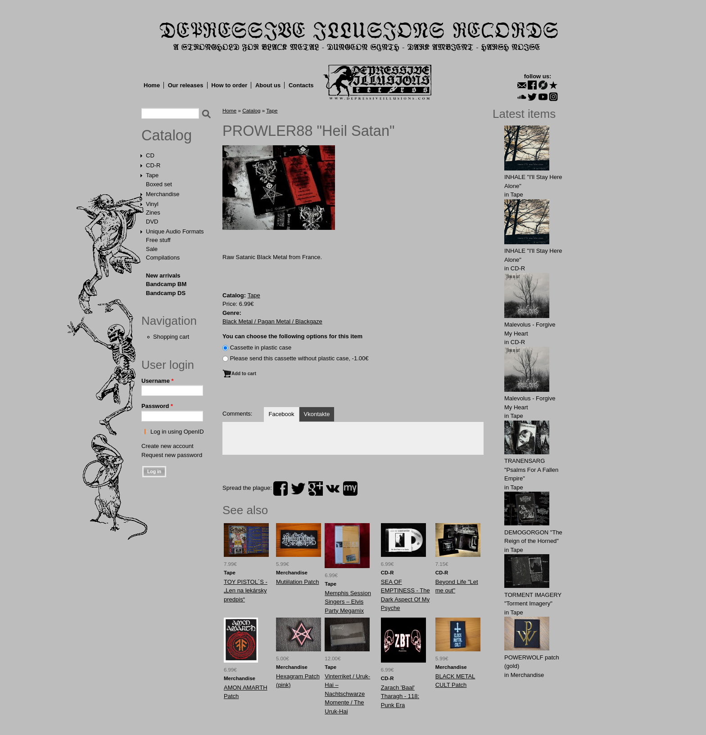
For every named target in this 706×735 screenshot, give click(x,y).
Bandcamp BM (166, 284)
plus (315, 488)
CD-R (153, 165)
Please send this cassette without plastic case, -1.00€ (299, 358)
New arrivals (163, 275)
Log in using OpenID (177, 431)
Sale (152, 249)
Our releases (186, 85)
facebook (280, 488)
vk (333, 488)
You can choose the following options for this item (292, 336)
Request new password (171, 455)
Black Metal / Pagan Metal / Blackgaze (272, 321)
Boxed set (159, 184)
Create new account (167, 446)
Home (152, 85)
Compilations (163, 257)
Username (157, 380)
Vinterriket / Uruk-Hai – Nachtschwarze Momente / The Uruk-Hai (347, 694)
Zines (153, 212)
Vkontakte (317, 414)
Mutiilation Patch (297, 581)
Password (157, 406)
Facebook (281, 414)
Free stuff (158, 240)
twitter (298, 488)
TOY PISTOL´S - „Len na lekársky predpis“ (245, 590)
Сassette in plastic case (261, 347)
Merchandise (162, 194)
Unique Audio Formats (175, 231)
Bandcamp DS (166, 293)
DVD (152, 221)
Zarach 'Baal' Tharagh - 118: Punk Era (400, 696)
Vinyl (152, 204)
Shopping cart (171, 336)
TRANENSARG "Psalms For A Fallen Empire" (531, 469)
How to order (229, 85)
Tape (152, 175)
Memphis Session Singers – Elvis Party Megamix (348, 602)
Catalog (166, 135)
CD (150, 155)
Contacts (301, 85)
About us (268, 85)
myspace (350, 488)
